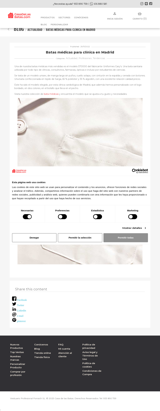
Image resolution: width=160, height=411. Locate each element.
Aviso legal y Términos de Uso (90, 356)
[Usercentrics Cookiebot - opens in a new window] (134, 171)
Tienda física (42, 357)
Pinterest (146, 3)
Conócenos (81, 17)
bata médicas (51, 94)
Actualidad (71, 58)
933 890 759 (111, 398)
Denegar (34, 237)
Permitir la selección (80, 237)
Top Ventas (17, 352)
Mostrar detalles (132, 227)
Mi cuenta (64, 348)
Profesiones (85, 58)
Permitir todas (126, 237)
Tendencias (99, 58)
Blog (37, 348)
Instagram (141, 3)
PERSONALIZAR (59, 24)
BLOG (44, 24)
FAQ (60, 344)
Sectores (64, 17)
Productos (48, 17)
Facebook (150, 3)
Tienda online (42, 352)
